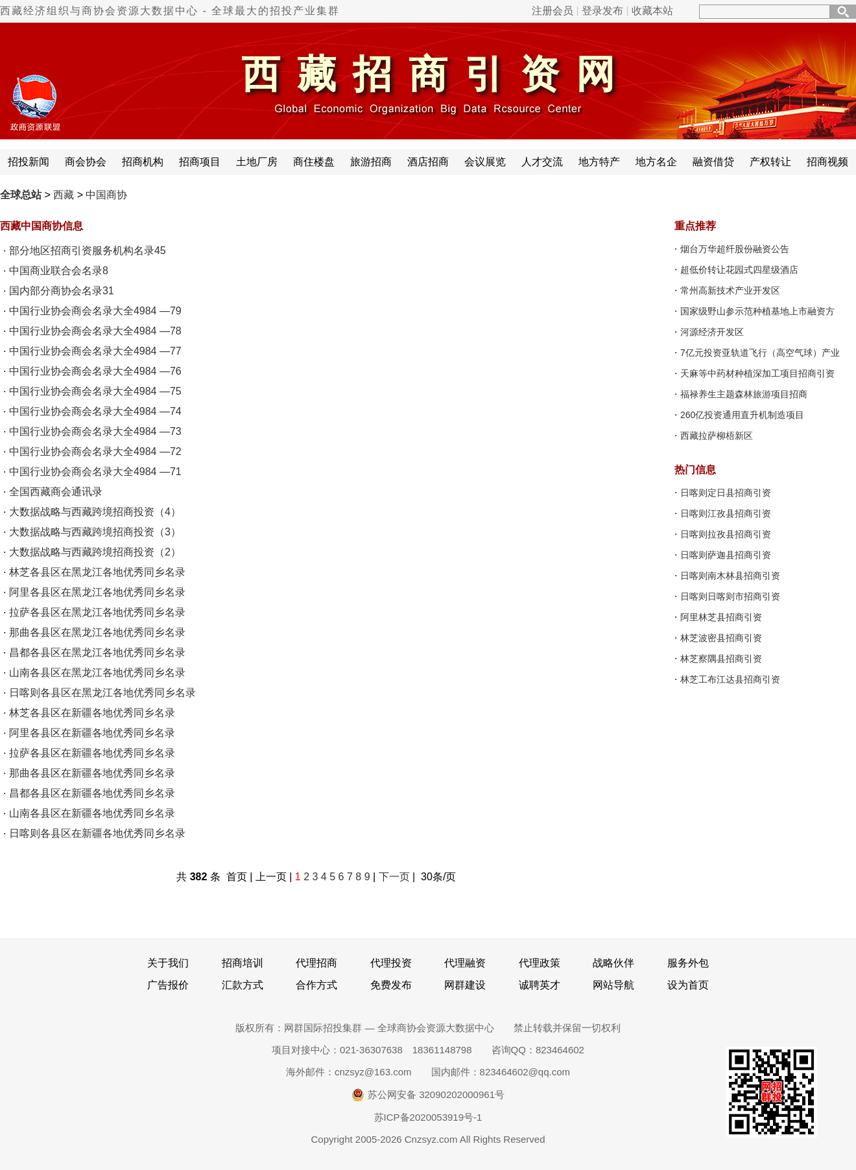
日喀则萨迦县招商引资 (725, 555)
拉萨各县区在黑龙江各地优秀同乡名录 (97, 612)
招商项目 (199, 161)
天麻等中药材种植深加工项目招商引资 (757, 373)
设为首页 (688, 984)
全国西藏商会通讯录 (55, 491)
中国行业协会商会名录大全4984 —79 (95, 310)
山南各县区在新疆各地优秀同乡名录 (92, 813)
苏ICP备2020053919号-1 (428, 1117)
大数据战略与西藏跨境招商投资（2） (95, 551)
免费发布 (391, 984)
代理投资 (391, 962)
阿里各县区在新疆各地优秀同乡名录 (92, 732)
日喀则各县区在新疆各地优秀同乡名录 (97, 833)
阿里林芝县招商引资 (721, 617)
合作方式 (316, 984)
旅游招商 (371, 161)
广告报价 (168, 984)
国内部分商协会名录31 (61, 290)
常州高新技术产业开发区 (730, 290)
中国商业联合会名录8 (58, 270)
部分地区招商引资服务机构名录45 (87, 250)
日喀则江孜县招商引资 (725, 513)
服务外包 (688, 962)
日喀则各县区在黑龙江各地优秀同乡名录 (102, 692)
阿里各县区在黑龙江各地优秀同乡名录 (97, 592)
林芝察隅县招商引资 (721, 658)
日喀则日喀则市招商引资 (730, 596)
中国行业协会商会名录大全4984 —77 (95, 351)
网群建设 (465, 984)
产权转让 (770, 161)
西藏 (63, 194)
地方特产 (599, 161)
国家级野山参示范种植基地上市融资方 (757, 311)
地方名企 (656, 161)
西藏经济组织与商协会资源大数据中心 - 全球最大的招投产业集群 (170, 10)
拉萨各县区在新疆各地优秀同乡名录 (92, 752)
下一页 (394, 876)
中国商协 (106, 194)
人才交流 (542, 161)
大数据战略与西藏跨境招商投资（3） (95, 531)
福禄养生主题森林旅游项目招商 (743, 394)
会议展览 (485, 161)
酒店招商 (428, 161)
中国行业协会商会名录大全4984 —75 (95, 391)
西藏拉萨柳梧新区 (716, 435)
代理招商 (316, 962)
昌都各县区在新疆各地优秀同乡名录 (92, 793)
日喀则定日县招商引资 (725, 492)
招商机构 (142, 161)
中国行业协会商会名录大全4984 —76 (95, 371)
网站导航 (613, 984)
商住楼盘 (314, 161)
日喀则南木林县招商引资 (730, 575)
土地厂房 (257, 161)
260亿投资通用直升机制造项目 (742, 415)
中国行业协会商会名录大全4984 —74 (95, 411)
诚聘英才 (539, 984)
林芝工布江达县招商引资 (730, 679)
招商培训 (242, 962)
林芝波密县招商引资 (721, 638)
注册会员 (552, 10)
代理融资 (465, 962)
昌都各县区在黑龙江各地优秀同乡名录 (97, 652)
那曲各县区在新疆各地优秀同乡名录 (92, 772)
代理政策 (539, 962)
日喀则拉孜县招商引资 (725, 534)
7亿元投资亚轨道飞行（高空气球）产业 (760, 352)
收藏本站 (652, 10)
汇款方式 (242, 984)
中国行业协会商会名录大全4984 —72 (95, 451)
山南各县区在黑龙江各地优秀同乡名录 (97, 672)
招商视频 (827, 161)
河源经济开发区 (712, 332)
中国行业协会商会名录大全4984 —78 (95, 330)
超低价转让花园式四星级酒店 (739, 269)
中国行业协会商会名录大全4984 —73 (95, 431)
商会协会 (85, 161)
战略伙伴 (613, 962)
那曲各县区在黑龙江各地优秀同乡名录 (97, 632)
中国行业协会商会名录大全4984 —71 (95, 471)
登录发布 (602, 10)
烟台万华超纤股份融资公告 (734, 249)
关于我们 (168, 962)
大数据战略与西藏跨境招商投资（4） (95, 511)
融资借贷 (713, 161)
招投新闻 (28, 161)
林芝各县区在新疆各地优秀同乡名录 (92, 712)
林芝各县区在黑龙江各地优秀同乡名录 (97, 572)
